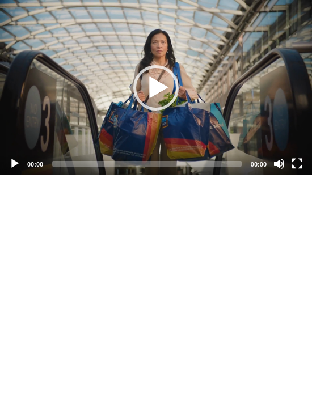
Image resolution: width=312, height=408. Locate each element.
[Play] (14, 163)
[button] (156, 87)
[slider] (147, 164)
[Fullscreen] (297, 163)
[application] (156, 87)
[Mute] (279, 163)
